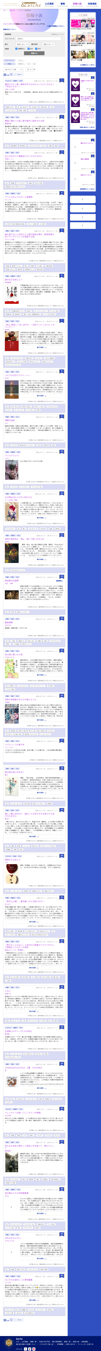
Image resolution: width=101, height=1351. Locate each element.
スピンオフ (9, 1310)
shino (7, 1196)
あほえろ (25, 107)
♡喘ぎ (13, 641)
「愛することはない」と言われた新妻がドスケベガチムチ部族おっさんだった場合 (29, 946)
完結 (45, 641)
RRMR (7, 542)
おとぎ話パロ (28, 1054)
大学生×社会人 (26, 407)
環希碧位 (8, 1151)
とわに (8, 991)
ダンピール (15, 1021)
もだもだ (51, 731)
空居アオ (8, 993)
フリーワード (9, 39)
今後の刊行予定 (44, 1341)
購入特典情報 (57, 1341)
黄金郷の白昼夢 (12, 580)
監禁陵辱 (14, 146)
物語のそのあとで (13, 860)
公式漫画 (25, 1341)
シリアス (14, 445)
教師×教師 (44, 1269)
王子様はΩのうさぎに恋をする (18, 497)
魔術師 (31, 1179)
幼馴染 (49, 803)
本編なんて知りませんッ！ (87, 81)
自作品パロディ (44, 931)
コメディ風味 (10, 689)
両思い (8, 644)
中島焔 (7, 702)
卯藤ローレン (9, 159)
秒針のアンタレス (86, 175)
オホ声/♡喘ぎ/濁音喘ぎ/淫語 (15, 224)
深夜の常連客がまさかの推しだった (20, 699)
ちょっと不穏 (22, 362)
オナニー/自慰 (32, 224)
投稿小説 (76, 1341)
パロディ (39, 1135)
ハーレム (26, 846)
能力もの (35, 846)
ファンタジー (21, 183)
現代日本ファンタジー (27, 445)
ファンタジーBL (37, 487)
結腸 (32, 266)
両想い (31, 1135)
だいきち (8, 1282)
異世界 (20, 269)
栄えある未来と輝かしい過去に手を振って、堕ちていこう (29, 1147)
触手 (37, 1179)
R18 (39, 49)
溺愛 (50, 529)
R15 (31, 49)
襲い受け (56, 977)
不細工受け (43, 107)
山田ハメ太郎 (9, 89)
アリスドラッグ (12, 455)
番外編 (20, 931)
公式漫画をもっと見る (87, 65)
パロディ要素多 (49, 358)
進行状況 (34, 44)
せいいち (8, 200)
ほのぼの (43, 529)
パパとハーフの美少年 (14, 744)
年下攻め (25, 977)
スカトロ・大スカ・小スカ (37, 146)
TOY (6, 862)
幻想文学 (46, 445)
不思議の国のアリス (17, 311)
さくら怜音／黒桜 (11, 500)
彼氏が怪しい (10, 362)
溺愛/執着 (49, 266)
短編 (12, 183)
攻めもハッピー (47, 362)
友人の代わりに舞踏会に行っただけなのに (23, 156)
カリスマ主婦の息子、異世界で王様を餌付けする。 (83, 44)
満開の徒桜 (10, 420)
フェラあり (30, 410)
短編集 (8, 849)
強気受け (18, 314)
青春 (38, 410)
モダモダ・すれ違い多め (13, 734)
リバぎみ (43, 1021)
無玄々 (7, 819)
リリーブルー (9, 747)
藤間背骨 (8, 123)
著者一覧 (67, 1341)
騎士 (24, 1179)
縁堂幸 (7, 330)
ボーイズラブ (10, 935)
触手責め (23, 146)
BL (18, 107)
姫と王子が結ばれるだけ (39, 935)
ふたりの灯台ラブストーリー (17, 375)
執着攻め (9, 314)
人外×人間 (9, 1313)
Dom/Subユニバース (17, 570)
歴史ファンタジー (22, 612)
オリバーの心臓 (76, 60)
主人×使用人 (10, 686)
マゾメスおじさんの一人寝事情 (18, 197)
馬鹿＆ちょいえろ (23, 935)
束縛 (15, 849)
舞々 (6, 775)
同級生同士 (40, 1224)
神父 (7, 1021)
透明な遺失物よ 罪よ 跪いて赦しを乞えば (24, 539)
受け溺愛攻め (29, 1313)
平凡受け (34, 107)
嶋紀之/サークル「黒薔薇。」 (15, 950)
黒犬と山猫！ (10, 931)
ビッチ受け (35, 977)
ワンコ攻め (51, 1224)
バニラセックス (52, 407)
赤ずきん (38, 1054)
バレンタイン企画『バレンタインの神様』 (23, 1112)
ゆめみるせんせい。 (14, 1238)
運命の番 (39, 269)
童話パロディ (10, 107)
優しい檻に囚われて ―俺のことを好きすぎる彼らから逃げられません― (29, 815)
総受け (29, 311)
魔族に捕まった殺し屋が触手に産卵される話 (24, 121)
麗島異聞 (9, 622)
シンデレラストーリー (38, 686)
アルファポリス (8, 24)
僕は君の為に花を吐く (15, 772)
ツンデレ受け (10, 1228)
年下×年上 (14, 407)
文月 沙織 (9, 583)
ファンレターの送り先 (85, 1344)
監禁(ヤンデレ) (17, 266)
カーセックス (19, 410)
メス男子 (42, 224)
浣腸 (50, 146)
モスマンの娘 (9, 239)
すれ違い (40, 266)
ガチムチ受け (46, 977)
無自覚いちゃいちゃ (31, 734)
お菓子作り (29, 358)
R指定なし (21, 49)
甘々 (12, 1099)
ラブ (24, 1135)
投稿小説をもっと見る (87, 127)
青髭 (46, 1054)
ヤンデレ (32, 110)
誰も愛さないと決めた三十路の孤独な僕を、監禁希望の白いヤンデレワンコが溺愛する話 (29, 235)
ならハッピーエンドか (13, 365)
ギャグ (57, 1135)
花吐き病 (27, 803)
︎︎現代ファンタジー (38, 803)
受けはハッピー (34, 362)
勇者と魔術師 (85, 159)
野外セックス (26, 644)
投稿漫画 (84, 1341)
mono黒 (8, 1115)
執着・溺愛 (22, 110)
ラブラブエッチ (55, 641)
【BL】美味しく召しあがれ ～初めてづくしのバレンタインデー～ (30, 326)
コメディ (38, 358)
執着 (30, 183)
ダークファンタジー (40, 311)
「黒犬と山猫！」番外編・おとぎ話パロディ (24, 901)
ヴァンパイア (33, 1021)
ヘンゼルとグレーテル (13, 1057)
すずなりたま (9, 657)
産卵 (56, 146)
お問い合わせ (70, 1344)
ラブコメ (48, 1135)
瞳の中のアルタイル (87, 143)
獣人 (26, 266)
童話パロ (21, 641)
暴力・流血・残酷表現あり (32, 314)
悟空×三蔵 (22, 731)
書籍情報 (59, 581)
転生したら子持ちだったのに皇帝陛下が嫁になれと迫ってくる (87, 98)
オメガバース (33, 529)
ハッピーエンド (11, 110)
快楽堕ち (45, 1179)
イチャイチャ (28, 1228)
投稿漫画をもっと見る (87, 189)
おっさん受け (15, 977)
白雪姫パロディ (36, 891)
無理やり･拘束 (10, 1183)
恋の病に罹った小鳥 (14, 654)
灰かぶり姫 (38, 183)
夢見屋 (7, 1034)
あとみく (8, 904)
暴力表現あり (55, 1179)
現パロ (31, 731)
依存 (21, 849)
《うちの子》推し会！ (47, 1344)
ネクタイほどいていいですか (81, 29)
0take (7, 378)
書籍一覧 (33, 1341)
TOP (17, 1341)
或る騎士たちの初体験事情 (17, 1193)
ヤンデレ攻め (54, 311)
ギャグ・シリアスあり (48, 846)
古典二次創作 (40, 731)
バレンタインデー (16, 358)
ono (6, 423)
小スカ (31, 1310)
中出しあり (31, 641)
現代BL (50, 1310)
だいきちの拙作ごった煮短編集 (18, 1280)
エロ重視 (16, 644)
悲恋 (53, 445)
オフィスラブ (57, 1099)
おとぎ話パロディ (30, 931)
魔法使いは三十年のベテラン (15, 187)
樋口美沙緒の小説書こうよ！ (26, 1344)
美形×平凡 (20, 1269)
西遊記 (13, 731)
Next (19, 74)
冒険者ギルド (29, 269)
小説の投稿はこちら (55, 26)
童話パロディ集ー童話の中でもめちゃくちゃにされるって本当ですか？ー (29, 85)
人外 (52, 107)
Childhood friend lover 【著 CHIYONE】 (24, 1067)
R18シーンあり (39, 407)
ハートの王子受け (49, 314)
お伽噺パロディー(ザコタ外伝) (18, 1031)
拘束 (12, 612)
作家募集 (60, 1344)
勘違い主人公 (10, 269)
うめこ (7, 458)
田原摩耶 (8, 282)
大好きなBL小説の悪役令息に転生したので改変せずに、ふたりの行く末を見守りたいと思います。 (87, 116)
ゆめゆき (8, 625)
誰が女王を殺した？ (14, 279)
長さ (6, 44)
